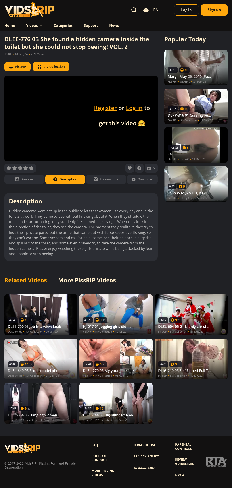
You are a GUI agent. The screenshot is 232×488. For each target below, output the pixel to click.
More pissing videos (103, 473)
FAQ (95, 445)
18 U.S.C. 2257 (144, 468)
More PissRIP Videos (87, 280)
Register (105, 108)
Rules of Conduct (99, 458)
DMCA (179, 475)
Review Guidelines (184, 461)
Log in (134, 108)
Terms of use (144, 445)
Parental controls (183, 447)
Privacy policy (146, 456)
